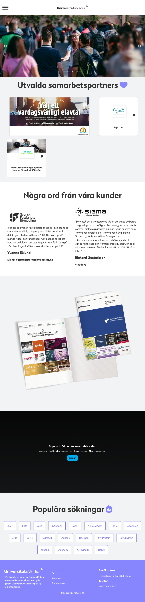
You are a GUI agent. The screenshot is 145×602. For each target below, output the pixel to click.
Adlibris (65, 537)
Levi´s (30, 537)
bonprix (45, 549)
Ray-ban (84, 537)
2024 (10, 525)
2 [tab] (72, 71)
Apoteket (132, 525)
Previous (5, 46)
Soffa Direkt (126, 537)
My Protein (104, 537)
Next (139, 46)
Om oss (55, 573)
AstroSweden (95, 525)
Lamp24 (47, 537)
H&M (115, 525)
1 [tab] (67, 71)
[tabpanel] (72, 46)
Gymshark (83, 549)
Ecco (39, 525)
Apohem (63, 549)
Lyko (14, 537)
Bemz (101, 549)
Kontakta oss (58, 583)
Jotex (75, 525)
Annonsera (57, 578)
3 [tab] (77, 71)
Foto (24, 525)
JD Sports (57, 525)
